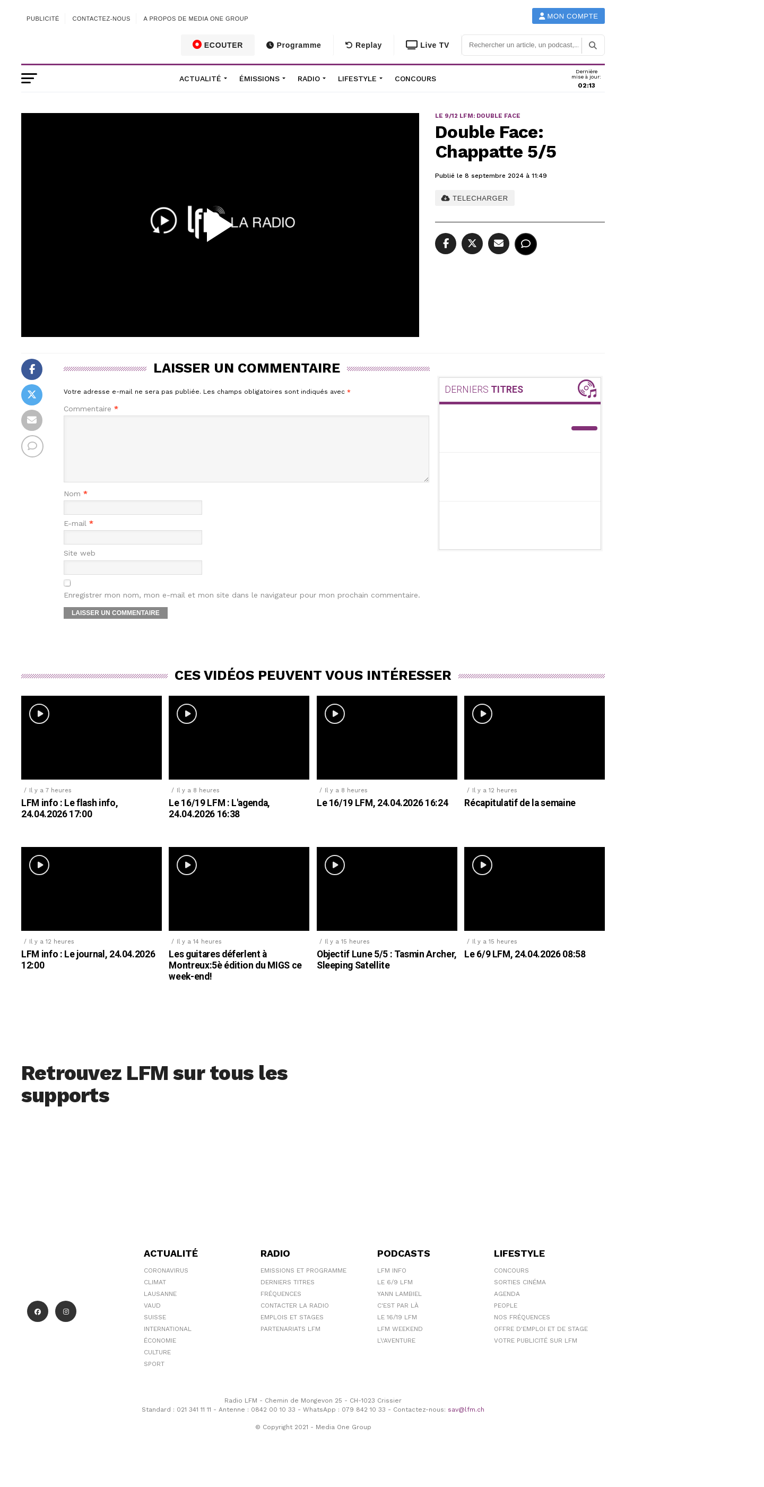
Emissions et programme (303, 1283)
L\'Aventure (396, 1353)
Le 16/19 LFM (397, 1330)
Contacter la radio (295, 1318)
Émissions (259, 78)
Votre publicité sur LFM (535, 1353)
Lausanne (160, 1306)
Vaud (152, 1318)
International (168, 1341)
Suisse (155, 1330)
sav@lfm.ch (466, 1422)
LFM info (391, 1283)
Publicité (43, 18)
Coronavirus (166, 1283)
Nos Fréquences (522, 1330)
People (505, 1318)
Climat (155, 1295)
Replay (363, 45)
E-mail (78, 536)
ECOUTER (218, 45)
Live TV (427, 45)
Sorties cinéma (520, 1295)
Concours (415, 78)
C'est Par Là (398, 1318)
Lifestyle (357, 78)
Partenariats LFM (290, 1341)
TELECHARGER (474, 198)
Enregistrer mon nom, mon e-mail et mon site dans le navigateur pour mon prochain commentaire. (242, 608)
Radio (309, 78)
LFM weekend (400, 1341)
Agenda (507, 1306)
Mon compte (568, 16)
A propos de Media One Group (196, 18)
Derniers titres (288, 1295)
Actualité (200, 78)
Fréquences (281, 1306)
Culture (157, 1365)
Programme (293, 45)
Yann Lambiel (399, 1306)
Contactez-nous (101, 18)
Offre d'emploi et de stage (541, 1341)
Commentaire (91, 409)
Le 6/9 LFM (395, 1295)
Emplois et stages (292, 1330)
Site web (80, 566)
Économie (160, 1353)
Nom (76, 507)
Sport (154, 1376)
